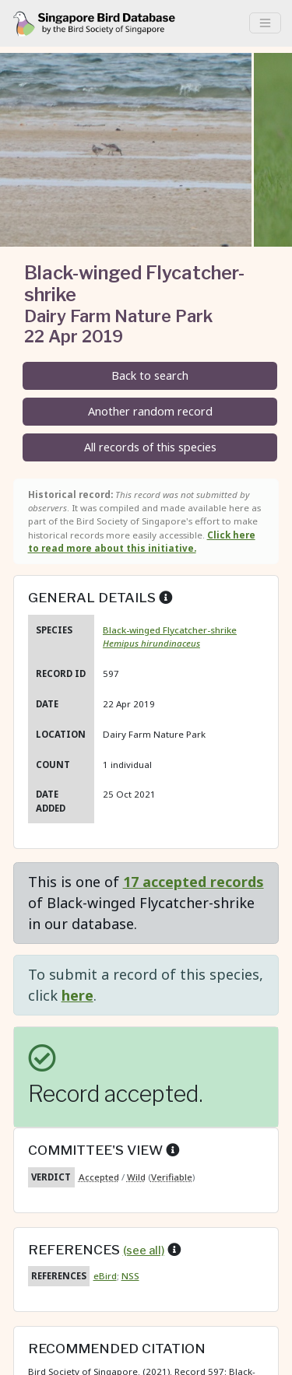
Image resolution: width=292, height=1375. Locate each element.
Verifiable (171, 1177)
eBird (105, 1276)
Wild (136, 1177)
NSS (130, 1276)
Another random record (150, 411)
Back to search (149, 375)
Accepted (99, 1177)
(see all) (143, 1250)
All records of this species (150, 447)
